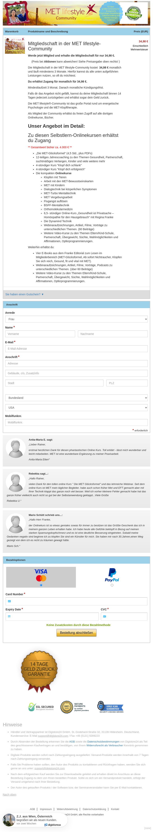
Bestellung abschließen (76, 632)
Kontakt (115, 809)
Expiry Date (13, 609)
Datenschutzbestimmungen (103, 741)
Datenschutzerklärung (94, 809)
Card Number (14, 594)
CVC (104, 609)
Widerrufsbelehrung (67, 809)
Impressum (46, 809)
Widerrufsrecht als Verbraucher (104, 745)
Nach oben (9, 794)
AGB (72, 741)
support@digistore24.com (53, 735)
